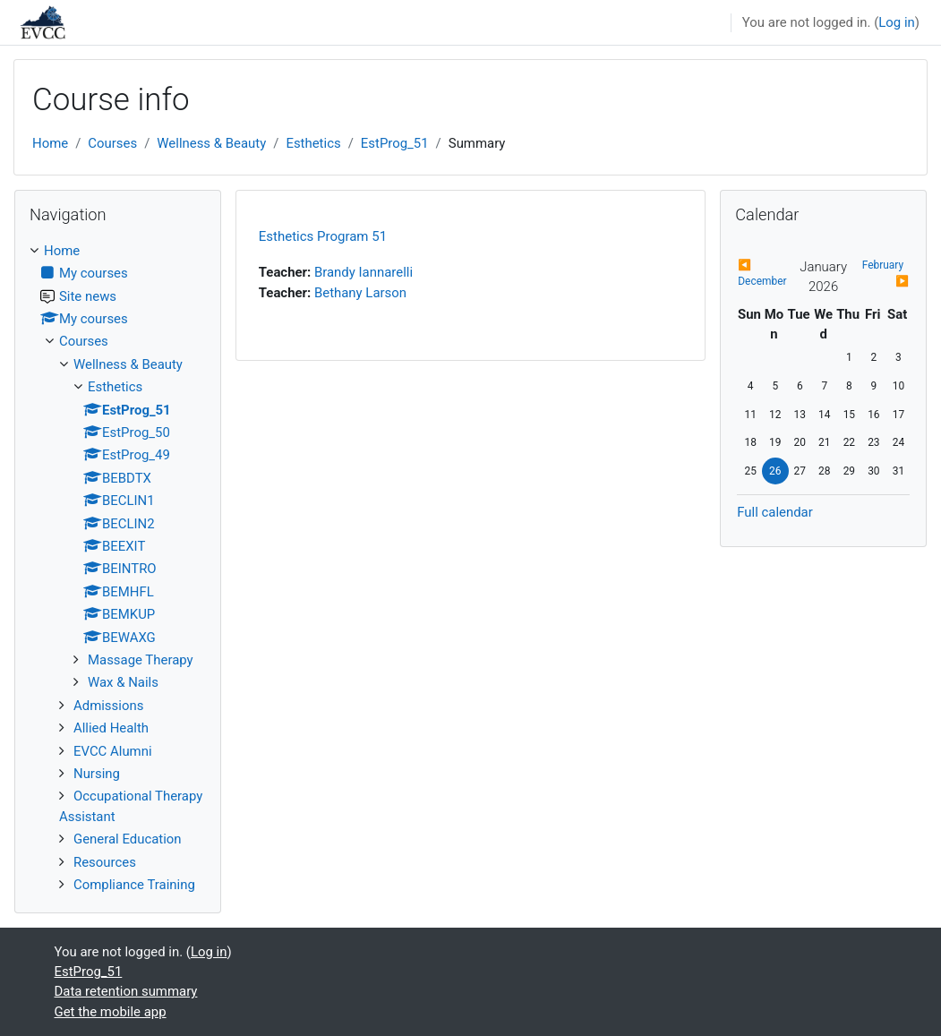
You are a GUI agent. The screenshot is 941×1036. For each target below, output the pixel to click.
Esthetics (313, 143)
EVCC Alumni (112, 751)
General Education (127, 839)
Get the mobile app (111, 1012)
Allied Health (111, 728)
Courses (112, 143)
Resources (104, 862)
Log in (896, 22)
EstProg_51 (395, 143)
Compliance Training (134, 885)
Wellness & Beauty (211, 143)
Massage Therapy (140, 660)
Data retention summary (126, 991)
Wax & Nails (123, 682)
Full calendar (775, 512)
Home (50, 143)
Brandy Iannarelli (363, 272)
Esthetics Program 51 (323, 236)
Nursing (96, 774)
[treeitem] (118, 568)
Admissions (108, 706)
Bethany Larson (360, 293)
